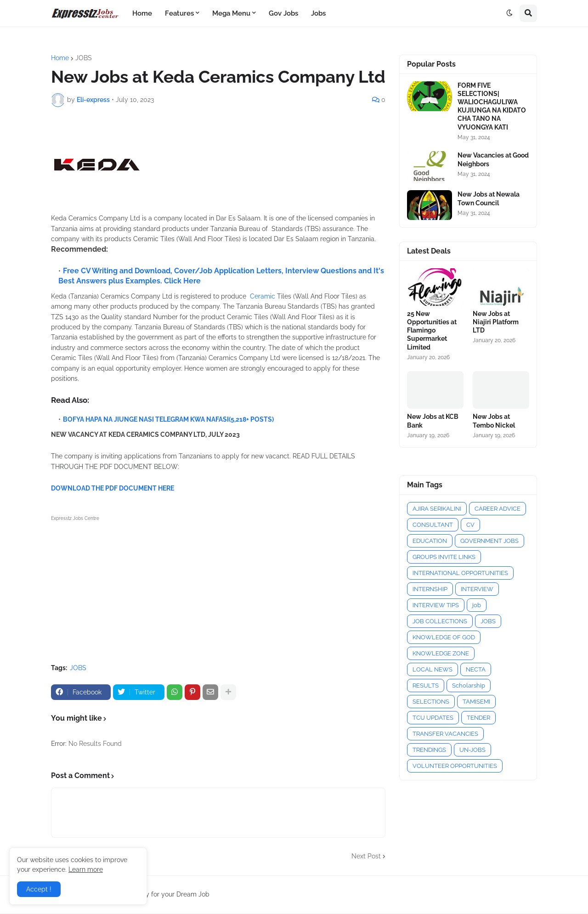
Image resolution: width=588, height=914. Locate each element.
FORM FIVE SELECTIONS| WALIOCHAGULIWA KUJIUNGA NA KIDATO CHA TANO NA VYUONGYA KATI (492, 106)
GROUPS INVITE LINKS (444, 556)
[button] (509, 13)
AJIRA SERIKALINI (437, 508)
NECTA (476, 669)
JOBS (83, 58)
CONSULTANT (433, 524)
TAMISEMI (476, 701)
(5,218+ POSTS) (251, 419)
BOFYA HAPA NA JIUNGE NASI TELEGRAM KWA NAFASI (146, 419)
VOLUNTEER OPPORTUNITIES (455, 765)
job (476, 605)
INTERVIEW (477, 589)
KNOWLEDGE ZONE (441, 653)
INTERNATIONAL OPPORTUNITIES (460, 573)
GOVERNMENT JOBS (489, 540)
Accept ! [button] (38, 889)
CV (470, 524)
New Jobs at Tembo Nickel (494, 421)
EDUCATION (430, 540)
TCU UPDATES (433, 717)
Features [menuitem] (179, 13)
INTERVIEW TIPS (436, 605)
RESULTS (426, 685)
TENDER (478, 717)
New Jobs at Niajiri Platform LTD (496, 322)
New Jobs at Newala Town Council (489, 198)
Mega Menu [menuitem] (231, 13)
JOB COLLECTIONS (440, 621)
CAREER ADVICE (497, 508)
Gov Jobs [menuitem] (283, 13)
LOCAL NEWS (432, 669)
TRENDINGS (429, 749)
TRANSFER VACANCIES (445, 733)
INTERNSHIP (430, 589)
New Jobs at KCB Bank (432, 421)
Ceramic (262, 296)
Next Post (366, 856)
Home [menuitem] (142, 13)
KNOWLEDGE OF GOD (444, 637)
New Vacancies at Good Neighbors (493, 159)
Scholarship (468, 685)
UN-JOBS (472, 749)
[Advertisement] (218, 588)
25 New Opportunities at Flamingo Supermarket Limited (432, 330)
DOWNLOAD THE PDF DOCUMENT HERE (112, 488)
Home (60, 58)
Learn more (85, 869)
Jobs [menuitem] (318, 13)
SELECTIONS (431, 701)
